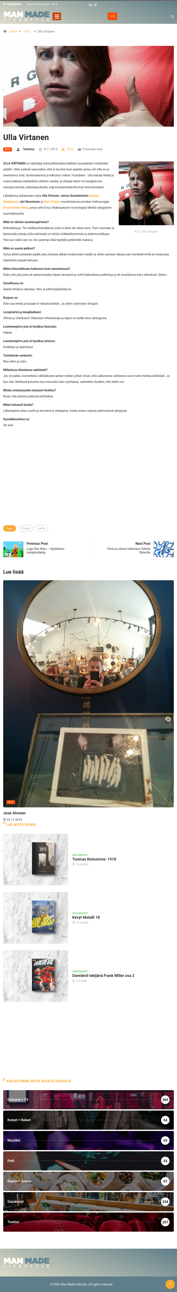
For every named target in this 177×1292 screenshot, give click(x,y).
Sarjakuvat (80, 855)
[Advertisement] (88, 492)
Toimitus (29, 149)
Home (13, 31)
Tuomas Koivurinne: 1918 (41, 4)
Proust (25, 528)
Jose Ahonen (14, 813)
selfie (41, 528)
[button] (90, 5)
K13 (27, 31)
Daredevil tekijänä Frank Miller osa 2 (103, 975)
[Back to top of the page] (170, 1284)
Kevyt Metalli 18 (86, 917)
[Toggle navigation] (57, 16)
